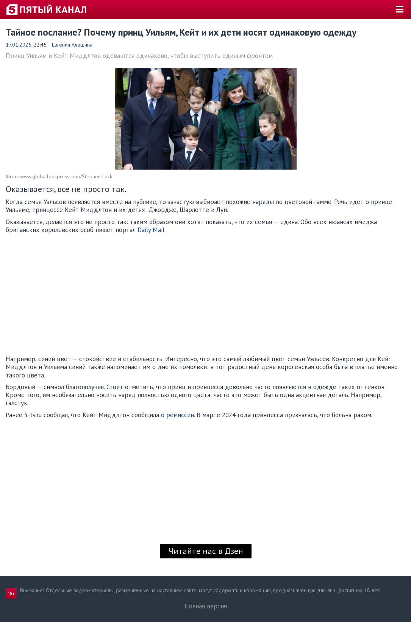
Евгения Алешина (72, 44)
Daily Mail (151, 230)
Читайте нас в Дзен (205, 551)
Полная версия (205, 606)
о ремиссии (177, 415)
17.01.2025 (18, 44)
